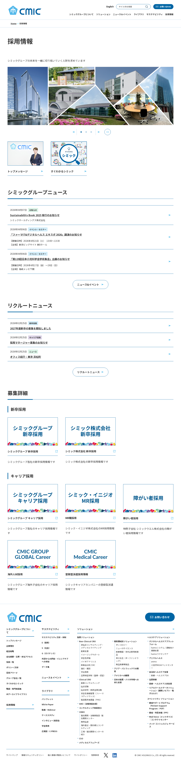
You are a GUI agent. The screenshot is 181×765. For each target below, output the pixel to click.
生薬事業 (153, 679)
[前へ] (73, 132)
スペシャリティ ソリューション (160, 698)
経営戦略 (10, 651)
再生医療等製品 (122, 664)
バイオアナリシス (88, 661)
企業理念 (10, 646)
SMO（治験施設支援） (89, 703)
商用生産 (85, 721)
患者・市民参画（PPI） (159, 712)
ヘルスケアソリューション (158, 637)
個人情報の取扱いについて (59, 755)
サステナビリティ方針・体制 (54, 637)
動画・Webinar (48, 709)
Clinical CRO (85, 679)
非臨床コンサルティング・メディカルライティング (92, 646)
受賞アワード (12, 672)
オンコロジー (121, 644)
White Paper (47, 704)
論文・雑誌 (85, 668)
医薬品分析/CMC (88, 665)
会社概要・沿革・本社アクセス (19, 656)
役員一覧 (10, 662)
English (110, 6)
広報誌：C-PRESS (49, 731)
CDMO (82, 712)
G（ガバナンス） (49, 653)
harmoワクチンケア (159, 654)
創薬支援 (85, 651)
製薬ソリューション (85, 637)
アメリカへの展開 (121, 675)
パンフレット (47, 699)
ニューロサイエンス (124, 648)
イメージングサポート (90, 654)
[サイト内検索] (129, 6)
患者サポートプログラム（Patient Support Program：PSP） (159, 705)
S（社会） (46, 648)
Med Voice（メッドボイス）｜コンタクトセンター (161, 718)
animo (154, 661)
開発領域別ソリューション (125, 641)
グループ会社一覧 (13, 678)
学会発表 (45, 725)
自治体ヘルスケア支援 (158, 672)
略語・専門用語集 (13, 688)
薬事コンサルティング (90, 683)
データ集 (45, 666)
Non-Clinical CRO (87, 641)
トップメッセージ (13, 640)
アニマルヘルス (155, 658)
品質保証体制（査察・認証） (93, 675)
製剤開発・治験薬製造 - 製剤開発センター (92, 717)
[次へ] (99, 132)
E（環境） (46, 642)
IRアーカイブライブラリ (16, 694)
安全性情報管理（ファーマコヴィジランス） (92, 695)
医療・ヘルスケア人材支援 (160, 683)
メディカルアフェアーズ (89, 742)
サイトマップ (12, 755)
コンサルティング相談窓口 (90, 707)
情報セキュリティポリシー (32, 755)
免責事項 (95, 755)
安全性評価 (85, 658)
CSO (81, 738)
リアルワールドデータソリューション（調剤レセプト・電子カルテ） (161, 690)
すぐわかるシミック (14, 683)
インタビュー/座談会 (51, 720)
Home (13, 23)
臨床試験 (85, 686)
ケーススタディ (48, 715)
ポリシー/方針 (12, 667)
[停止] (107, 132)
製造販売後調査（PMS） (91, 699)
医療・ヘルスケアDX (160, 675)
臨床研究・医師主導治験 (91, 690)
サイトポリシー (80, 755)
